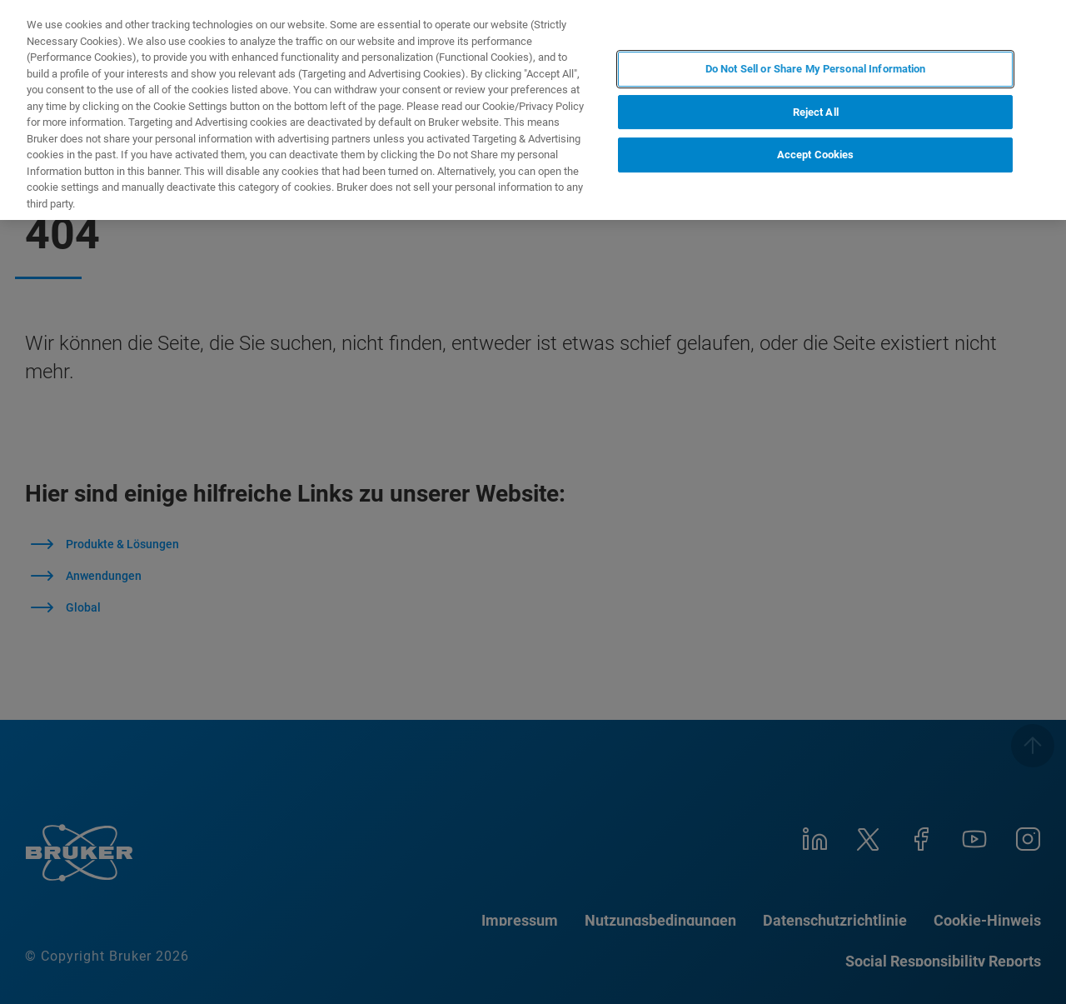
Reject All (816, 112)
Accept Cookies (815, 154)
